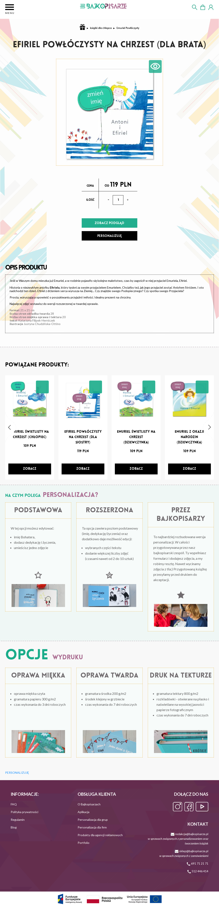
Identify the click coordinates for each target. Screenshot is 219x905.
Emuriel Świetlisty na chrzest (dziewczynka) (136, 437)
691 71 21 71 (197, 863)
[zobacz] (29, 469)
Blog (14, 827)
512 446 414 (197, 871)
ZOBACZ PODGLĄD (109, 223)
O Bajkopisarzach (89, 804)
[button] (10, 427)
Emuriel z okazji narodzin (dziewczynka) (189, 437)
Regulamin (18, 819)
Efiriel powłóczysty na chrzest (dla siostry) (83, 437)
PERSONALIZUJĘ (109, 236)
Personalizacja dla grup (93, 819)
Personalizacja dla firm (92, 827)
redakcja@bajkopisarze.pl (178, 838)
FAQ (14, 804)
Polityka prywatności (24, 812)
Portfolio (83, 842)
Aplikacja (83, 812)
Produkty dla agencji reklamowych (100, 835)
